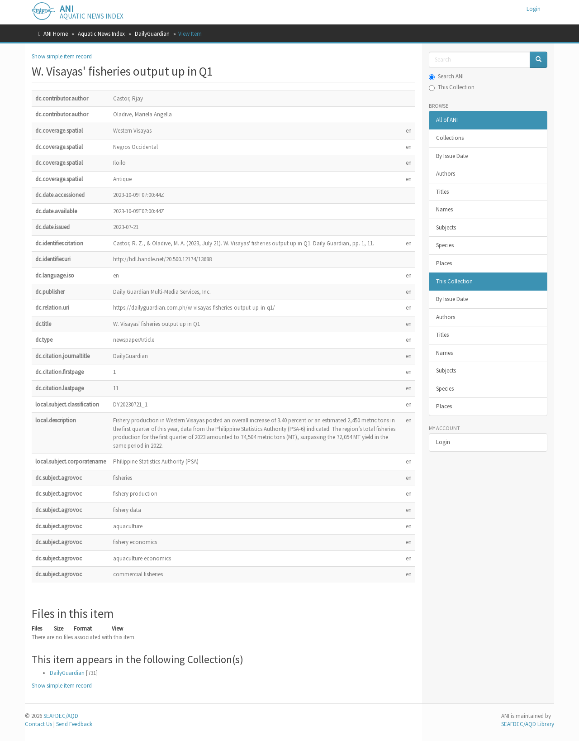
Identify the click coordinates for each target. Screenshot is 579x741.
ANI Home (55, 34)
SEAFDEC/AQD (60, 716)
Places (444, 263)
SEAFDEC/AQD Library (527, 724)
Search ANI (446, 76)
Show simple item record (62, 56)
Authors (445, 173)
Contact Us (38, 724)
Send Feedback (74, 724)
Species (445, 245)
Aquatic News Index (101, 34)
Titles (442, 192)
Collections (450, 138)
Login (443, 442)
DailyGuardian (152, 34)
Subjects (446, 227)
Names (444, 209)
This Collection (452, 87)
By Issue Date (452, 156)
